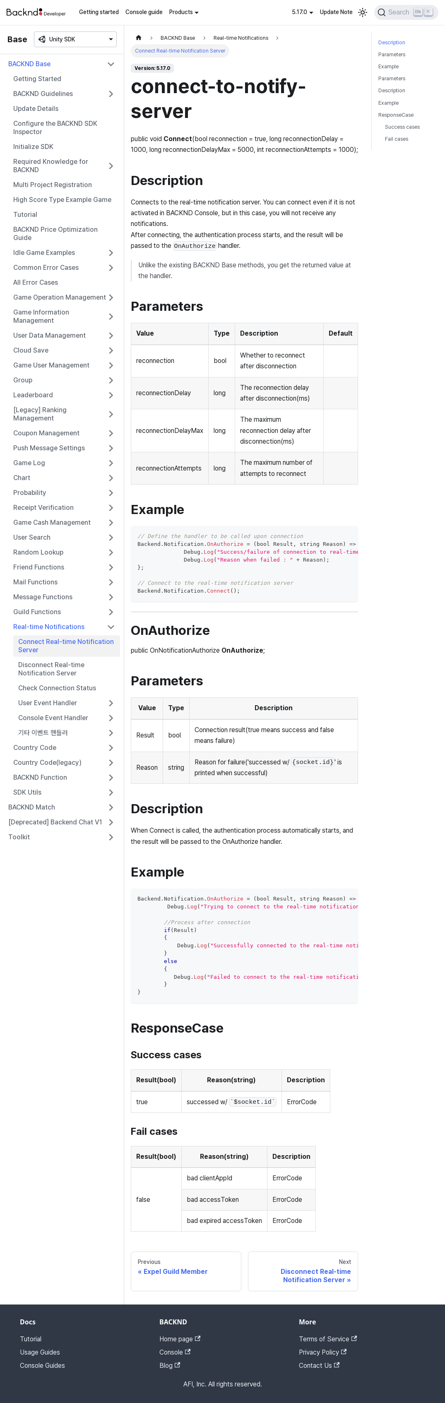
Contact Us (319, 1365)
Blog (169, 1365)
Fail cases (396, 139)
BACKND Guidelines (43, 94)
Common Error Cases (46, 267)
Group (22, 380)
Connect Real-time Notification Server (66, 646)
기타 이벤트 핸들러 (43, 733)
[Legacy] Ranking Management (40, 414)
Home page (179, 1339)
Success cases (402, 127)
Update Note (336, 12)
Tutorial (25, 215)
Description (391, 42)
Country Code (34, 748)
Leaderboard (33, 395)
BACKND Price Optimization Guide (55, 234)
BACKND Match (31, 807)
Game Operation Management (59, 297)
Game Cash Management (52, 522)
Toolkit (19, 837)
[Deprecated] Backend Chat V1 (55, 822)
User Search (32, 537)
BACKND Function (40, 777)
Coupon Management (46, 433)
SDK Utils (27, 792)
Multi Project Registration (52, 185)
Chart (21, 478)
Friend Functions (38, 567)
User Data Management (49, 335)
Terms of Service (328, 1339)
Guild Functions (37, 612)
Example (388, 66)
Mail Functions (35, 582)
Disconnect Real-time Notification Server (51, 669)
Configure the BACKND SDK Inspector (55, 128)
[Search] (406, 12)
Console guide (144, 12)
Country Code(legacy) (47, 762)
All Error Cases (35, 282)
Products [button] (181, 12)
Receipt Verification (43, 508)
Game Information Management (41, 316)
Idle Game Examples (44, 253)
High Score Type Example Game (62, 200)
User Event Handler (47, 703)
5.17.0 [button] (299, 12)
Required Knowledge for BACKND (50, 166)
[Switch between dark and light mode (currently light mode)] (362, 12)
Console (174, 1352)
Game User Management (51, 365)
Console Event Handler (53, 718)
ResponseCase (396, 115)
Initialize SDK (33, 147)
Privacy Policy (322, 1352)
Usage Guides (40, 1352)
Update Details (35, 109)
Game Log (29, 463)
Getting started (99, 12)
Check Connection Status (57, 688)
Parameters (391, 54)
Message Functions (42, 597)
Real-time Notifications (48, 627)
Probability (29, 493)
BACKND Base (29, 64)
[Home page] (139, 37)
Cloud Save (30, 350)
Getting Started (37, 79)
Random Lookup (38, 552)
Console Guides (42, 1365)
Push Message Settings (49, 448)
